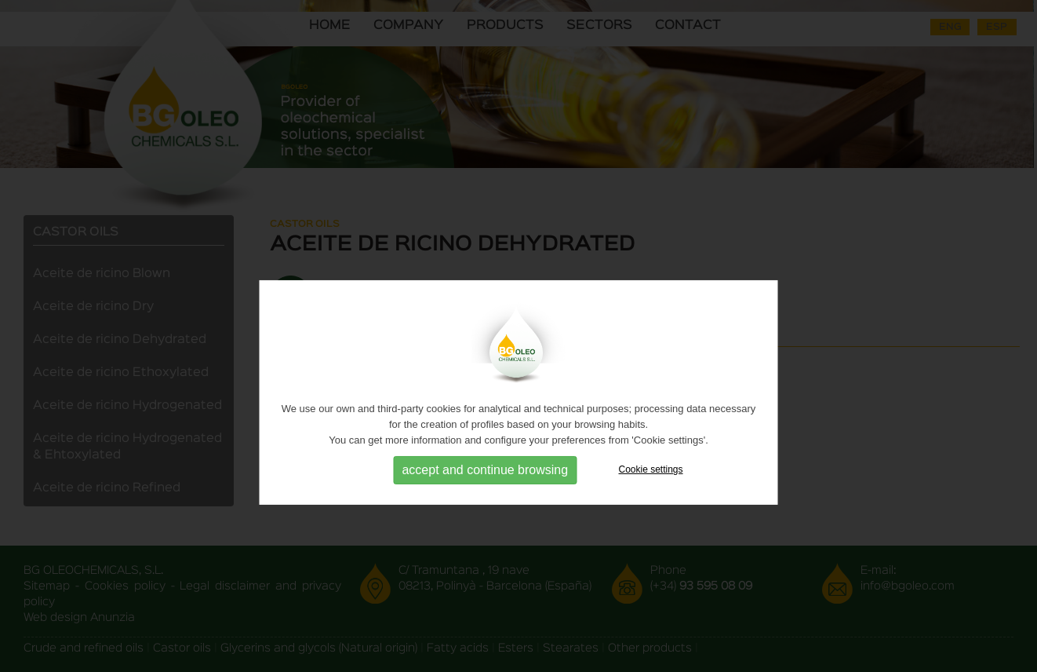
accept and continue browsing (485, 486)
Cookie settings (651, 485)
